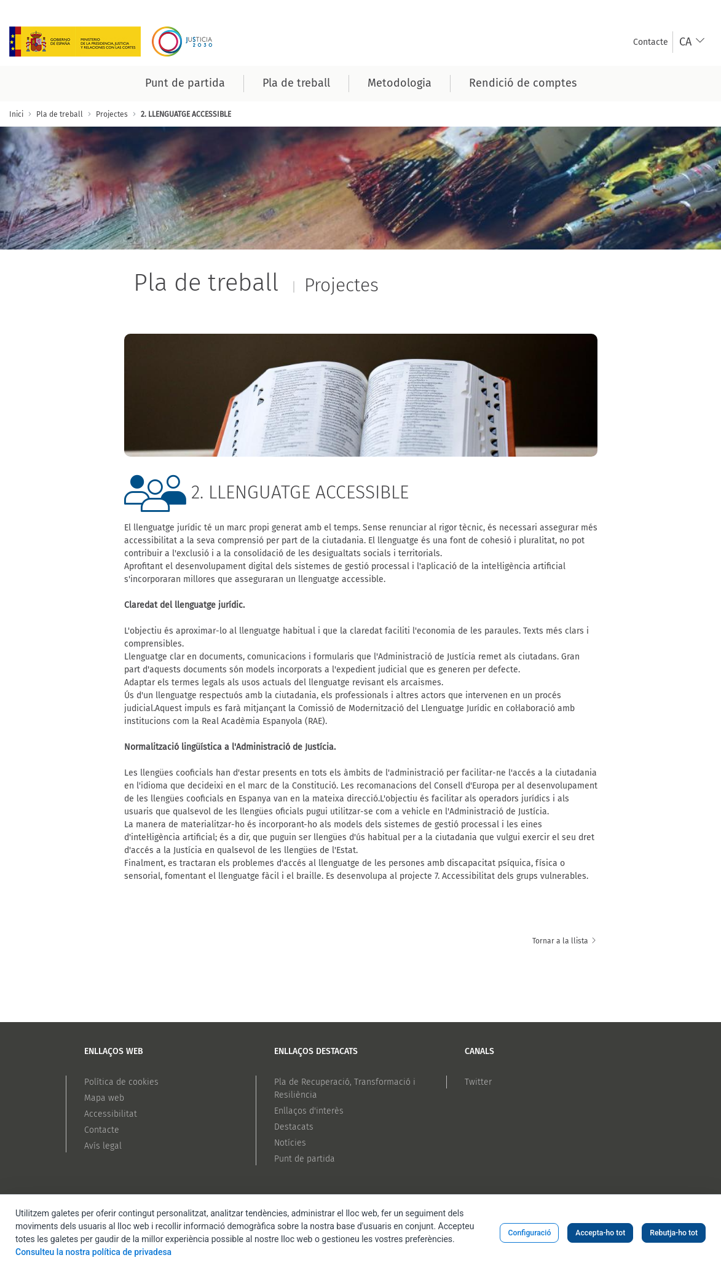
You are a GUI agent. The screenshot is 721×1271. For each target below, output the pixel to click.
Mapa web (104, 1098)
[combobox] (692, 42)
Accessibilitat (110, 1114)
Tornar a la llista (564, 941)
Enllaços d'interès (309, 1111)
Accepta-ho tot (600, 1233)
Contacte (101, 1130)
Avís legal (103, 1146)
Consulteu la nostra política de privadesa (93, 1252)
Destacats (293, 1127)
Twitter (478, 1082)
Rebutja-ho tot (674, 1233)
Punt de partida (304, 1159)
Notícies (290, 1143)
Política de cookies (121, 1082)
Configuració (529, 1233)
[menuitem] (650, 42)
